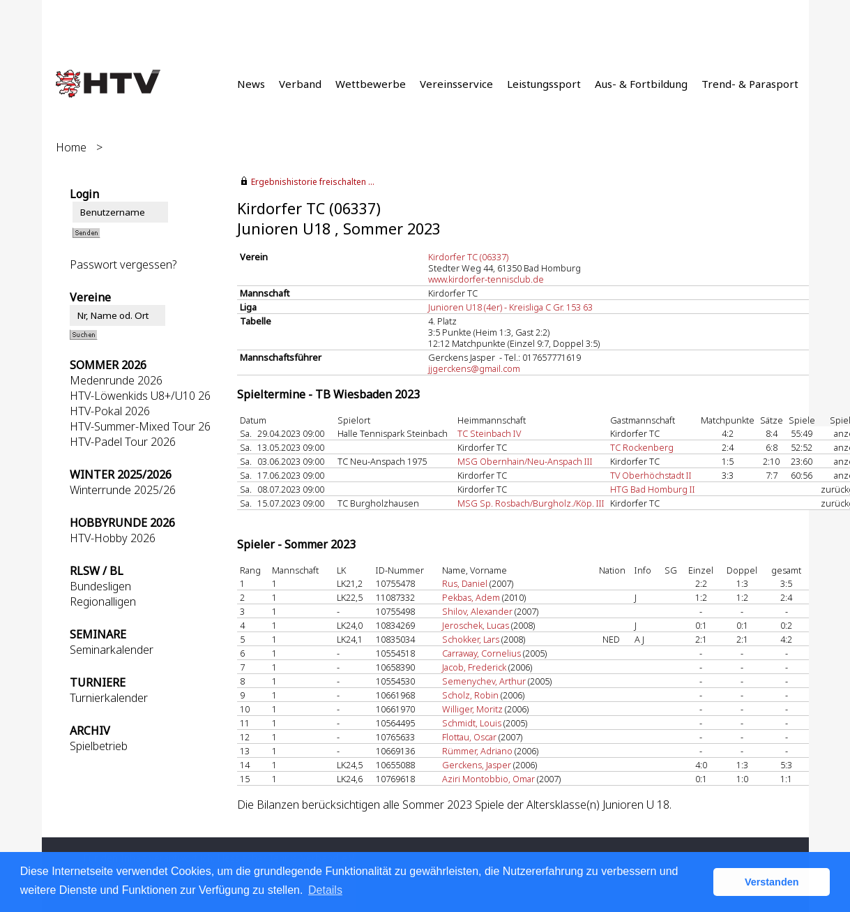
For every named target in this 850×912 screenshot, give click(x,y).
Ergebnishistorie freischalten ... (312, 182)
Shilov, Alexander (477, 611)
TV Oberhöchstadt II (651, 475)
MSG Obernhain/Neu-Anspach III (525, 461)
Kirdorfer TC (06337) (468, 257)
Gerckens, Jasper (476, 764)
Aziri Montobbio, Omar (488, 778)
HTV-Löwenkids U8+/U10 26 (140, 395)
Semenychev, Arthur (484, 681)
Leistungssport (544, 84)
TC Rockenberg (642, 447)
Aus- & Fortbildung (641, 84)
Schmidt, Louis (471, 723)
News (251, 84)
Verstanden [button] (772, 882)
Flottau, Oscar (469, 737)
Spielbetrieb (99, 746)
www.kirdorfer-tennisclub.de (486, 279)
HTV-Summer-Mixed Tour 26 (140, 426)
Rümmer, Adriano (477, 751)
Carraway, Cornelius (481, 653)
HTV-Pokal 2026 (110, 411)
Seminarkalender (111, 649)
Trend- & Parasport (749, 84)
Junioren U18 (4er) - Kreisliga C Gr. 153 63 (510, 307)
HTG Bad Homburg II (652, 489)
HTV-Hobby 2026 (112, 538)
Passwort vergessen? (123, 264)
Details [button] (325, 890)
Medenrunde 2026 (116, 380)
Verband (300, 84)
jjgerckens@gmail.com (474, 368)
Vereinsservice (456, 84)
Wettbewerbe (370, 84)
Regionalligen (103, 601)
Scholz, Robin (470, 695)
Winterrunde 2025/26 (123, 490)
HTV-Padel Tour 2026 (123, 441)
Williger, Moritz (472, 709)
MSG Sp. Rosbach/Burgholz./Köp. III (531, 503)
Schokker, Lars (470, 639)
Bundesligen (100, 586)
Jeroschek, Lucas (475, 625)
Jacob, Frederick (474, 667)
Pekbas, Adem (471, 597)
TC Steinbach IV (489, 433)
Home (71, 147)
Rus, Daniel (464, 583)
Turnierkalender (109, 697)
